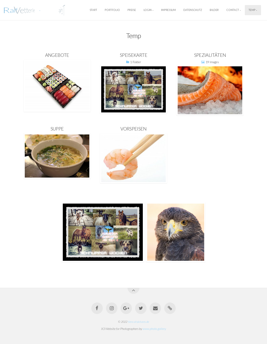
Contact (232, 10)
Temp (252, 10)
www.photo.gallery (154, 328)
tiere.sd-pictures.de (138, 321)
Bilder (214, 10)
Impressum (168, 10)
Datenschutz (192, 10)
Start (93, 10)
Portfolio (112, 10)
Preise (132, 10)
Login (148, 10)
